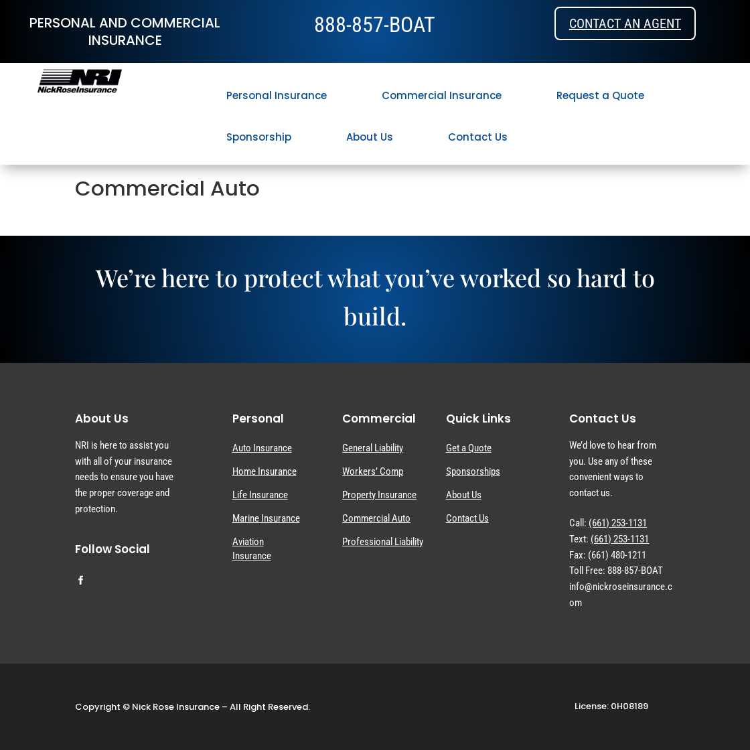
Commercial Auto (376, 518)
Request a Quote (600, 95)
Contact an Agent (625, 23)
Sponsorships (473, 471)
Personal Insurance (276, 95)
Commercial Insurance (442, 95)
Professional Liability (382, 542)
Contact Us (478, 137)
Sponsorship (258, 137)
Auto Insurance (262, 448)
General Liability (372, 448)
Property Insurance (379, 495)
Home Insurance (264, 471)
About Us (369, 137)
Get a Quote (469, 448)
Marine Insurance (266, 518)
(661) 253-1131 (618, 523)
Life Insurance (260, 495)
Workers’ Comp (372, 471)
